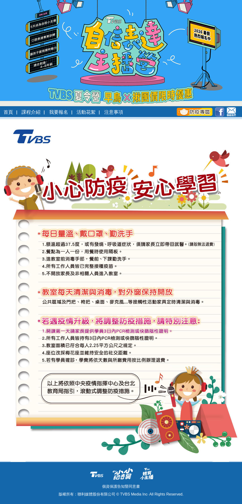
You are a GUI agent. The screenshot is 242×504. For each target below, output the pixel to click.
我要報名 (58, 112)
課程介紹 (31, 112)
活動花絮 (86, 112)
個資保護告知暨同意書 (121, 486)
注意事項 (113, 112)
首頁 (8, 112)
